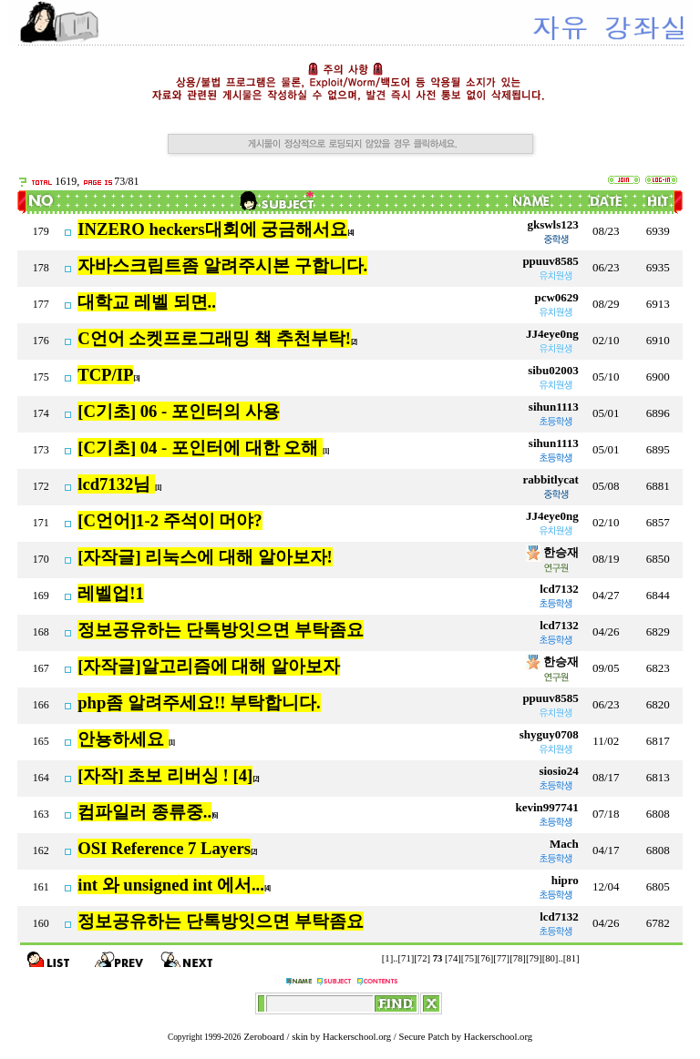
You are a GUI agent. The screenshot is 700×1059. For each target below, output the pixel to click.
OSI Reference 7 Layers (164, 848)
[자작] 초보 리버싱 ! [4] (164, 775)
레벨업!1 (110, 593)
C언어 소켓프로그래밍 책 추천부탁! (214, 338)
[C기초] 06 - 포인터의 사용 (178, 411)
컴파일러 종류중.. (144, 811)
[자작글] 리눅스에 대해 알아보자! (205, 556)
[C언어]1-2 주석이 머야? (169, 520)
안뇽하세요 (123, 738)
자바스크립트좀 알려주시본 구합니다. (222, 265)
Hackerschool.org (357, 1037)
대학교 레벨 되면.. (146, 301)
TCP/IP (105, 374)
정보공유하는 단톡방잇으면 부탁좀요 (220, 629)
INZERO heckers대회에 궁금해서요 (212, 229)
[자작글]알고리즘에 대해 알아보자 (208, 666)
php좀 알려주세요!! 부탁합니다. (199, 702)
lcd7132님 (116, 484)
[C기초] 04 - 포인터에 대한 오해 (200, 447)
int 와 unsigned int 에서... (170, 884)
